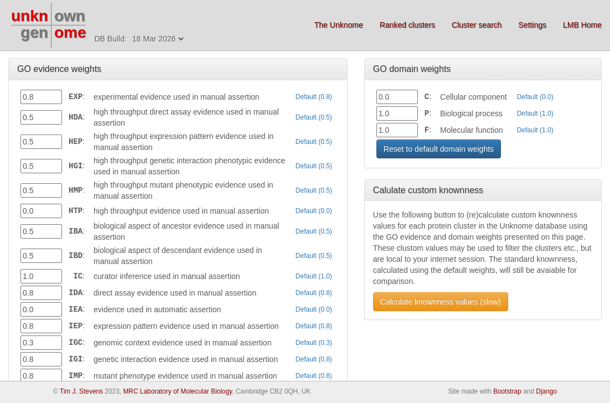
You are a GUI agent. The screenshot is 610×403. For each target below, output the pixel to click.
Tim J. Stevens (81, 391)
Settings (532, 24)
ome (70, 32)
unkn (29, 15)
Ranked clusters (407, 24)
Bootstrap (507, 391)
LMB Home (582, 24)
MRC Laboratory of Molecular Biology (177, 391)
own (69, 15)
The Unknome (338, 24)
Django (546, 391)
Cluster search (477, 24)
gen (34, 32)
